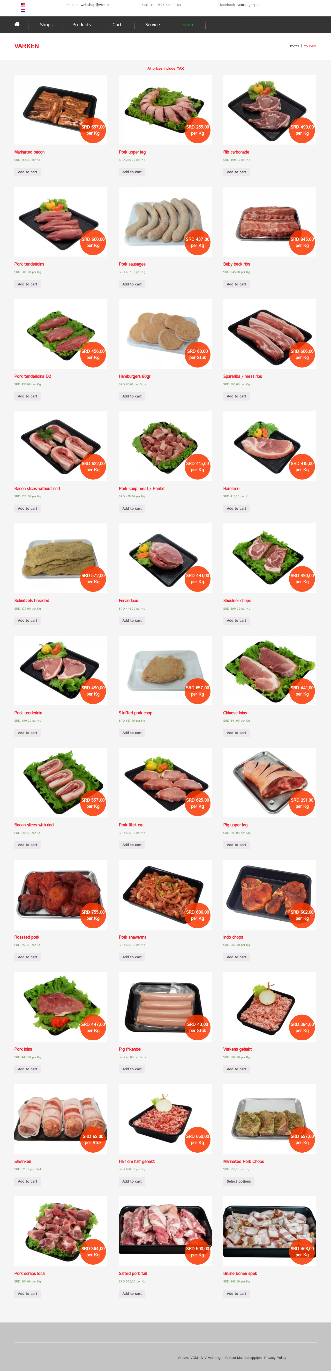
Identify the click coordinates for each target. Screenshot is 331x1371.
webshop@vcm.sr (95, 4)
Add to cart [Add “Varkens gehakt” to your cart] (236, 1069)
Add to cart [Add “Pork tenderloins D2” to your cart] (27, 396)
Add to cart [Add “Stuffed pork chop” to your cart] (132, 733)
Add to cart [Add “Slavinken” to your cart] (27, 1181)
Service (152, 25)
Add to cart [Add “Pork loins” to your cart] (27, 1069)
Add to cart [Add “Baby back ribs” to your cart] (236, 284)
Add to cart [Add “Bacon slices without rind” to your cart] (27, 508)
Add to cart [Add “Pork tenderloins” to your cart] (27, 284)
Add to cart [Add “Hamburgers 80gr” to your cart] (132, 396)
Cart (117, 25)
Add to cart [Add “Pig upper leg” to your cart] (236, 845)
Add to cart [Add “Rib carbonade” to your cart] (236, 172)
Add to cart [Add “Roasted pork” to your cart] (27, 957)
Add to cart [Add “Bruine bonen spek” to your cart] (236, 1293)
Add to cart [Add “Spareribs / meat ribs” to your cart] (236, 396)
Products (81, 25)
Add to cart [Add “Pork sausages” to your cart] (132, 284)
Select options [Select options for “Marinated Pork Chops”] (239, 1181)
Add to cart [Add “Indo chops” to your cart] (236, 957)
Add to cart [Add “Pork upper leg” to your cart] (132, 172)
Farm (188, 25)
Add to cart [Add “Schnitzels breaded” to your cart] (27, 620)
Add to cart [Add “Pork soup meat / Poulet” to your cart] (132, 508)
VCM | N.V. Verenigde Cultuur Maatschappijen (222, 1358)
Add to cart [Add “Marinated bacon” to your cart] (27, 172)
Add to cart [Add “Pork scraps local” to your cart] (27, 1293)
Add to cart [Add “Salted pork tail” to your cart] (132, 1293)
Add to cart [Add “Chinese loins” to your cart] (236, 733)
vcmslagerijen (248, 4)
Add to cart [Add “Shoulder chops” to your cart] (236, 620)
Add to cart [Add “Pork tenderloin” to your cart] (27, 733)
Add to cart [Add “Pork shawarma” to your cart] (132, 957)
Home (21, 24)
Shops (46, 25)
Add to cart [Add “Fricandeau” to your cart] (132, 620)
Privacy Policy (266, 1358)
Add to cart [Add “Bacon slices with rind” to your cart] (27, 845)
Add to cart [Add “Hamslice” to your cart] (236, 508)
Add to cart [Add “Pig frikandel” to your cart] (132, 1069)
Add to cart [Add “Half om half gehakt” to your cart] (132, 1181)
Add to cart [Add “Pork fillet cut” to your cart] (132, 845)
